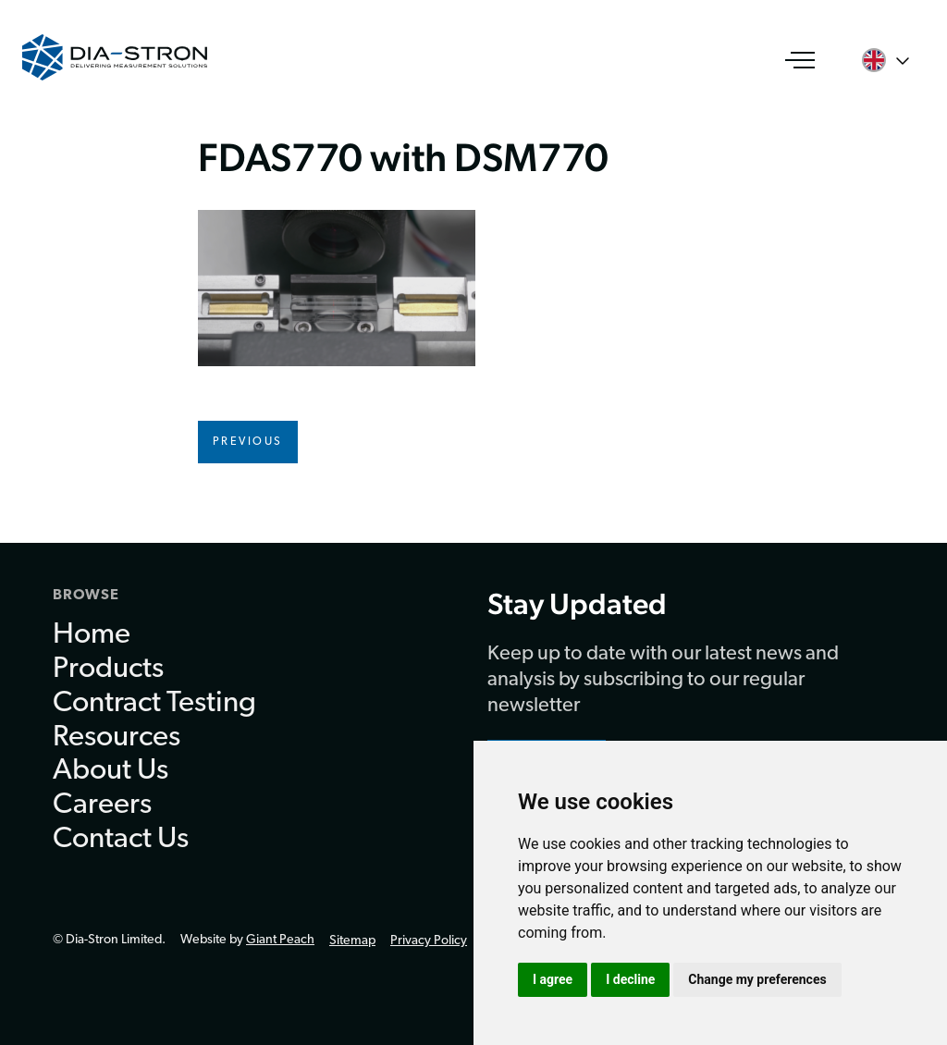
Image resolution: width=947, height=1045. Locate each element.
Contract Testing (154, 704)
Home (91, 635)
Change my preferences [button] (757, 979)
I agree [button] (552, 979)
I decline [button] (630, 979)
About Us (110, 771)
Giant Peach (280, 940)
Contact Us (121, 839)
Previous (248, 442)
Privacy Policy (428, 941)
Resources (116, 738)
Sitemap (352, 941)
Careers (102, 805)
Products (108, 669)
